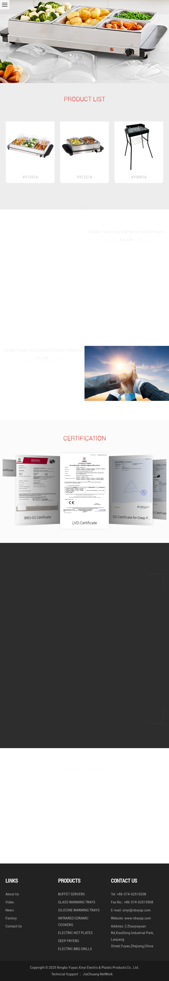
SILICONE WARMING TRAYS (79, 910)
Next (162, 39)
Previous (4, 39)
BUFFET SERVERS (71, 894)
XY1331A (30, 171)
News (9, 910)
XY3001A (139, 171)
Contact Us (13, 926)
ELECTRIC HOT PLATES (75, 933)
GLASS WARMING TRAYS (76, 902)
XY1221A (84, 171)
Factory (11, 918)
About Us (12, 894)
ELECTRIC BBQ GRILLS (75, 949)
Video (9, 902)
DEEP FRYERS (68, 941)
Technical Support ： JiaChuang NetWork (82, 974)
